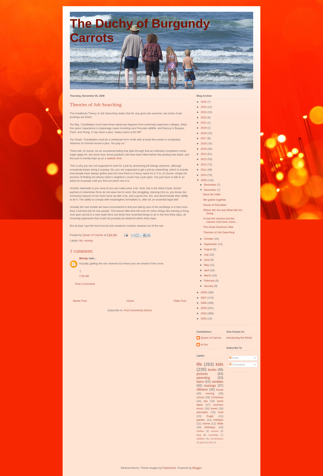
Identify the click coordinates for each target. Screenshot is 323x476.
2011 (204, 169)
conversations (216, 439)
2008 (204, 292)
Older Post (180, 300)
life (81, 240)
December (210, 184)
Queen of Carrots (211, 337)
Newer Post (80, 300)
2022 (204, 117)
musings (210, 385)
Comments (237, 364)
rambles (217, 381)
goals (202, 442)
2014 (204, 154)
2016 (204, 143)
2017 (204, 138)
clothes (200, 431)
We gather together (214, 199)
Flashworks (169, 467)
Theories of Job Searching (218, 232)
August (208, 249)
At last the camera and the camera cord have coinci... (220, 220)
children (201, 438)
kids (219, 364)
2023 (204, 112)
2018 (204, 133)
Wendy (83, 258)
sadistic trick (114, 158)
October (209, 238)
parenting (203, 377)
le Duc (204, 344)
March (208, 275)
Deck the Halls (211, 194)
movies (215, 431)
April (207, 270)
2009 (204, 180)
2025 (204, 101)
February (209, 280)
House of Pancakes (214, 204)
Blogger (196, 467)
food (220, 412)
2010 (204, 175)
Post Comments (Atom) (138, 310)
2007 (204, 297)
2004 (204, 313)
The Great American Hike (218, 227)
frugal (210, 416)
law (206, 401)
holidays (218, 419)
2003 (204, 318)
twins (200, 381)
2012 (204, 164)
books (212, 369)
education (202, 412)
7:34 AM (84, 276)
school (200, 397)
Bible (220, 423)
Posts (234, 357)
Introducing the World (239, 337)
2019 (204, 127)
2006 (204, 302)
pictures (202, 374)
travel (214, 408)
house (219, 389)
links (211, 442)
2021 (204, 122)
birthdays (210, 427)
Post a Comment (85, 283)
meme (206, 423)
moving (88, 240)
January (209, 285)
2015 (204, 148)
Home (130, 300)
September (211, 244)
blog (199, 435)
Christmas (217, 397)
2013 (204, 159)
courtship (213, 435)
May (207, 264)
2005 (204, 308)
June (207, 259)
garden (201, 419)
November (210, 189)
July (206, 254)
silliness (202, 389)
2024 (204, 106)
